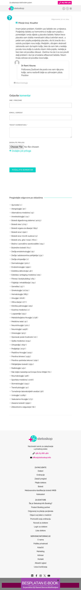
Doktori (40, 462)
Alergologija (16, 209)
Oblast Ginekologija (21, 83)
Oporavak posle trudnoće (22, 337)
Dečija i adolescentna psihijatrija (24, 255)
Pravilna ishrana (17, 356)
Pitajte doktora (40, 473)
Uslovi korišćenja (40, 558)
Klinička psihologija (19, 306)
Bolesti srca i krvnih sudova (22, 236)
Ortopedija (15, 345)
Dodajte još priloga (20, 151)
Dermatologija (17, 263)
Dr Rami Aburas (28, 65)
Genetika (15, 286)
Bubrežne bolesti (18, 248)
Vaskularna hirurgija (19, 399)
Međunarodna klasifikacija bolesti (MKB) (40, 481)
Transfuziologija (17, 387)
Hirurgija (14, 298)
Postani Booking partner (40, 498)
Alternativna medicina (20, 213)
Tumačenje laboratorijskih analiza (25, 391)
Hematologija (17, 294)
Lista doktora (40, 521)
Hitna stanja (16, 302)
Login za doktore (40, 517)
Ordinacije (41, 466)
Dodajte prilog (16, 142)
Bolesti (40, 477)
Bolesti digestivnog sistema (22, 220)
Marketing (40, 542)
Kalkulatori (40, 485)
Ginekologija (16, 290)
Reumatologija (17, 376)
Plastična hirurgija (18, 353)
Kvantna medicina (18, 310)
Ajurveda (15, 205)
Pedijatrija (15, 349)
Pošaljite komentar (22, 170)
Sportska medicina (19, 380)
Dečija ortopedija (18, 259)
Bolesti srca (16, 232)
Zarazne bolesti (17, 403)
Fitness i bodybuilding (20, 279)
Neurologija (16, 329)
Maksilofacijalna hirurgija (21, 318)
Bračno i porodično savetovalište (25, 244)
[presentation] (28, 159)
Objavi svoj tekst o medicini (40, 506)
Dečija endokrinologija (20, 251)
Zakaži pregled (41, 470)
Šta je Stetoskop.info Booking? (40, 494)
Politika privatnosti (40, 534)
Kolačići (40, 538)
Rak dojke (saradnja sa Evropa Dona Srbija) (29, 372)
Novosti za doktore (40, 514)
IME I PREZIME (15, 100)
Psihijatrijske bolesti (19, 364)
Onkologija (15, 333)
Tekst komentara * (18, 125)
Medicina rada (17, 321)
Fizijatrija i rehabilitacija (20, 283)
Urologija (15, 395)
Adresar (40, 546)
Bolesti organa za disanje (21, 228)
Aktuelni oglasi (40, 554)
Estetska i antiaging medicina (23, 275)
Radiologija (16, 368)
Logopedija (16, 314)
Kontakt (40, 550)
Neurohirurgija (17, 325)
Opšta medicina (17, 341)
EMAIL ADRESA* (16, 113)
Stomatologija (17, 384)
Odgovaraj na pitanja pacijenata (40, 502)
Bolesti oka (16, 224)
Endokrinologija (17, 267)
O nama (40, 530)
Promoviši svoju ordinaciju (40, 510)
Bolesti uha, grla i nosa (20, 240)
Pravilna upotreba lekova (21, 360)
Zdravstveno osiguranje (21, 407)
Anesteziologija (17, 217)
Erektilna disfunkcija (19, 271)
